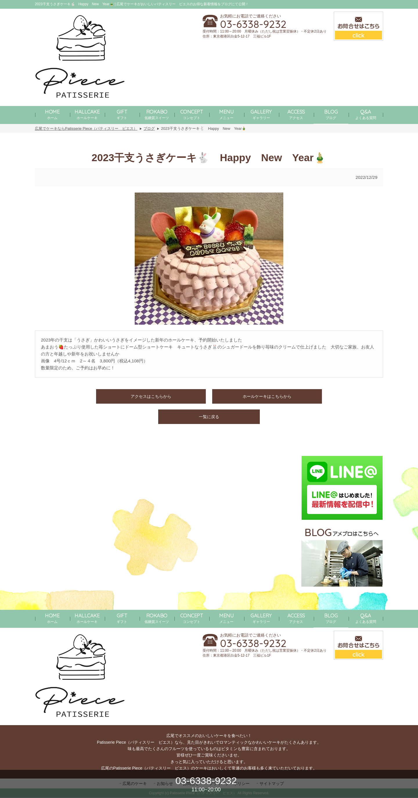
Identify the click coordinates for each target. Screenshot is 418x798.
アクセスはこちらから (151, 396)
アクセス (296, 114)
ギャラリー (261, 114)
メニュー (226, 114)
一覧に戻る (209, 416)
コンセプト (191, 114)
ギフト (122, 114)
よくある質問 (365, 114)
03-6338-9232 (253, 24)
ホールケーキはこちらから (267, 396)
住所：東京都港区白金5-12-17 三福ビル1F (237, 36)
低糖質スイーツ (157, 114)
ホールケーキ (87, 114)
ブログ (331, 114)
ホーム (52, 114)
